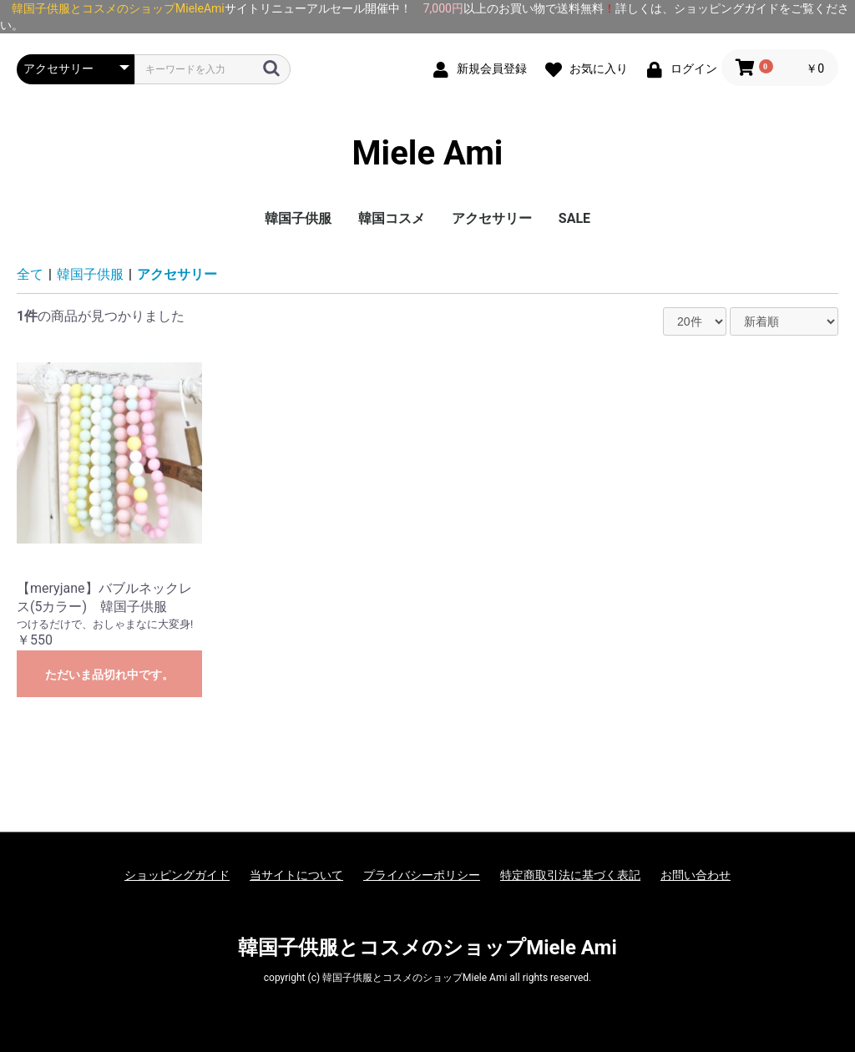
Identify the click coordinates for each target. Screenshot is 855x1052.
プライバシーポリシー (421, 875)
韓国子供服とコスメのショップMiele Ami (427, 947)
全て (30, 274)
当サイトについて (296, 875)
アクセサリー (492, 218)
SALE (574, 218)
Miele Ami (427, 153)
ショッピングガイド (177, 875)
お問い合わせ (695, 875)
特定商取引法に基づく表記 (570, 875)
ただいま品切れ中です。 (109, 674)
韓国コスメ (391, 218)
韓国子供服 (298, 218)
